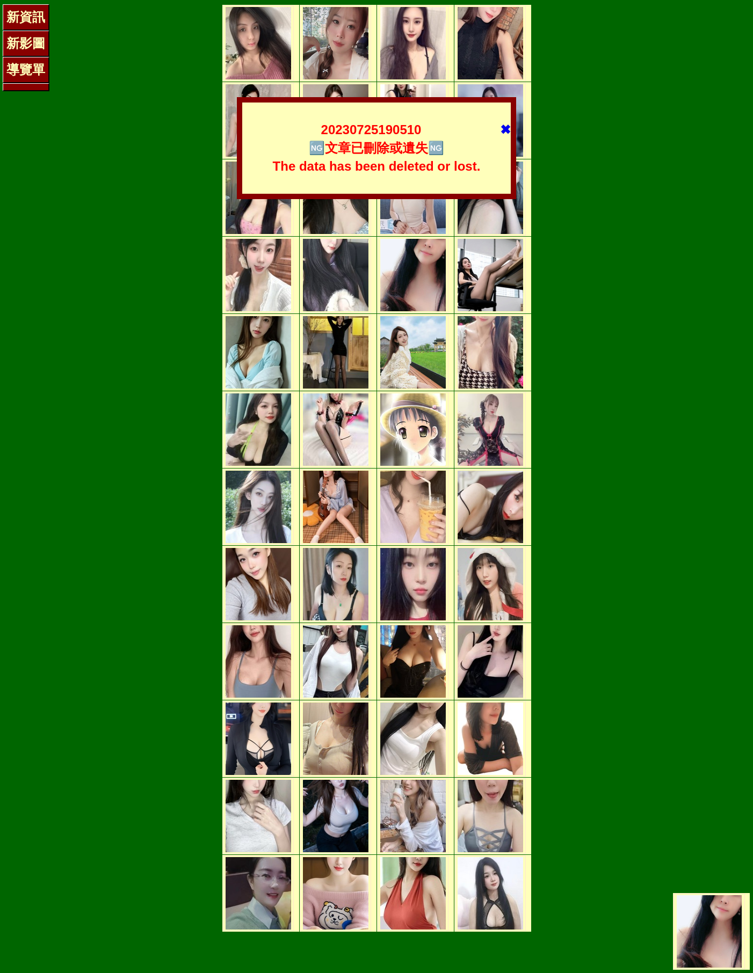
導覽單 (25, 69)
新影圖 (25, 43)
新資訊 (25, 17)
